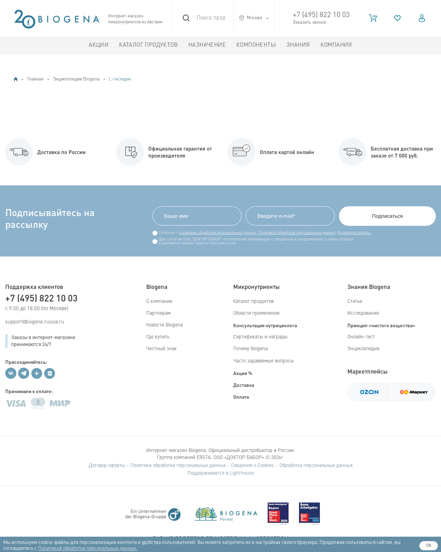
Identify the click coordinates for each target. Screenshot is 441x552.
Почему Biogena (250, 349)
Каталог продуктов (148, 45)
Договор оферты (107, 465)
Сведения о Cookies (252, 465)
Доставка (243, 385)
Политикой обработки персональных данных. (87, 548)
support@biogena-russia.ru (34, 322)
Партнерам (158, 313)
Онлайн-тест (361, 337)
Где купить (158, 337)
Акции (99, 45)
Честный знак (161, 349)
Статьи (354, 301)
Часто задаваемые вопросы (263, 361)
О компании (159, 301)
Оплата (241, 396)
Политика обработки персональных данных (178, 465)
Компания (336, 45)
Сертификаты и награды (260, 337)
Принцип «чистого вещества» (381, 325)
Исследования (363, 313)
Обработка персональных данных (316, 465)
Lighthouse (242, 473)
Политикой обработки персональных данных (294, 233)
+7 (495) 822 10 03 (321, 15)
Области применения (256, 313)
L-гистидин (120, 79)
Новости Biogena (164, 325)
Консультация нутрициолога (265, 325)
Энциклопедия (363, 349)
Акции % (242, 373)
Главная (35, 79)
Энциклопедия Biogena (76, 79)
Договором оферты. (353, 233)
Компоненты (256, 45)
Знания (298, 45)
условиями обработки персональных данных (215, 233)
